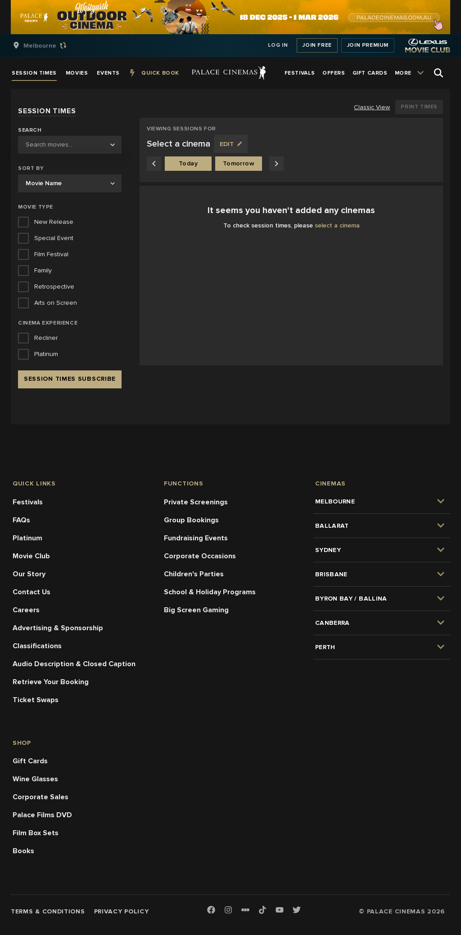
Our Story (29, 574)
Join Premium (368, 45)
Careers (26, 610)
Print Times (419, 106)
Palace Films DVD (42, 814)
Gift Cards (30, 761)
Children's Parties (194, 574)
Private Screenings (196, 502)
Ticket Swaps (36, 699)
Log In (278, 45)
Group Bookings (191, 520)
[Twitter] (297, 910)
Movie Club (31, 556)
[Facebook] (211, 910)
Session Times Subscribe (70, 379)
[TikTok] (262, 910)
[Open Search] (438, 73)
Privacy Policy (121, 911)
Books (23, 850)
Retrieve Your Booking (51, 681)
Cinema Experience (47, 323)
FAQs (21, 520)
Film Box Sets (36, 832)
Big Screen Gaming (196, 610)
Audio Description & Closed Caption (74, 663)
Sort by (31, 168)
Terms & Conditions (48, 911)
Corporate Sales (40, 797)
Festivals (28, 502)
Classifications (37, 645)
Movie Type (35, 207)
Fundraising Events (196, 538)
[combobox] (70, 145)
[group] (49, 45)
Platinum (27, 538)
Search (30, 130)
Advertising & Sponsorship (58, 627)
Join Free (317, 45)
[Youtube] (280, 910)
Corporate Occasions (200, 556)
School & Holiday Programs (210, 592)
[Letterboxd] (245, 910)
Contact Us (31, 592)
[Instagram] (228, 910)
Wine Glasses (35, 779)
